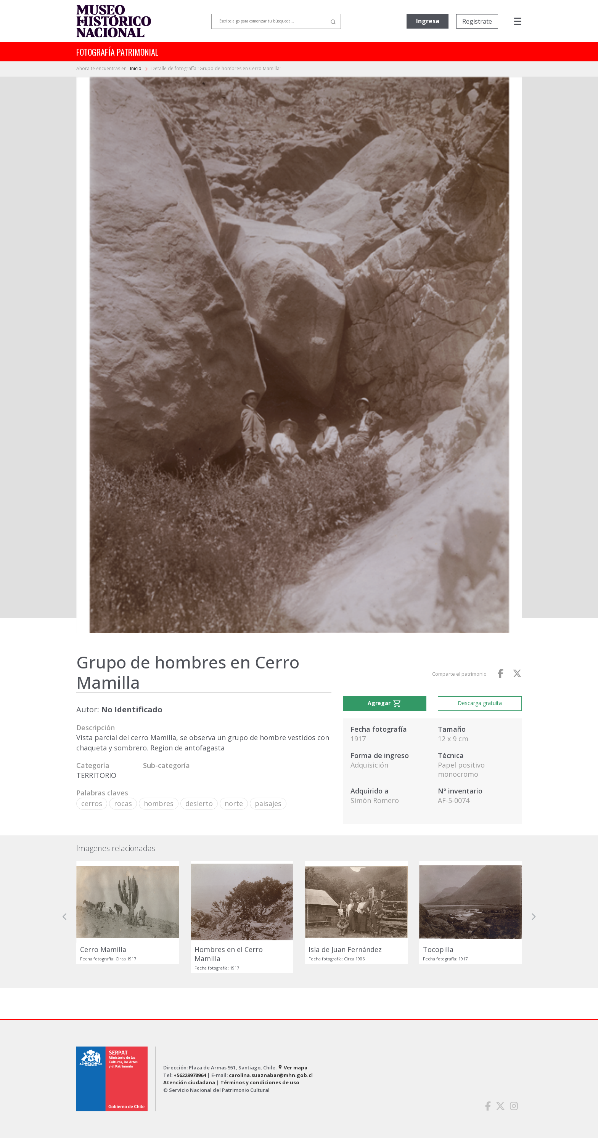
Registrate (477, 21)
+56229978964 (190, 1075)
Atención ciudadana (189, 1082)
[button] (64, 917)
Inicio (136, 68)
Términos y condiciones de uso (259, 1082)
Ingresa (427, 21)
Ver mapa (292, 1067)
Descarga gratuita (480, 703)
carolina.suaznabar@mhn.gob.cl (271, 1075)
